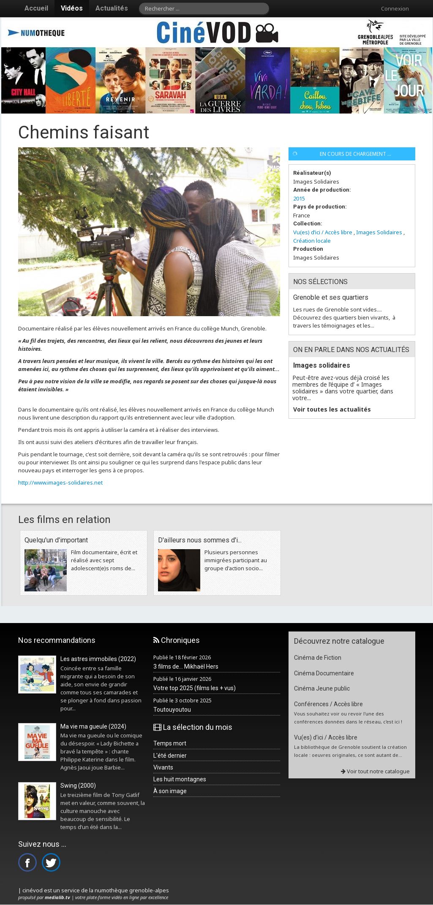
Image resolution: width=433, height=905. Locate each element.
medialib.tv (57, 897)
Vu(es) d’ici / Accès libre (322, 232)
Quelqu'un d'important (56, 540)
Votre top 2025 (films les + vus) (194, 688)
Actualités (111, 8)
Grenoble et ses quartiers (330, 297)
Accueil (36, 8)
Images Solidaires (379, 232)
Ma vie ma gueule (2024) (93, 726)
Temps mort (169, 743)
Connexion (395, 8)
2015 (299, 198)
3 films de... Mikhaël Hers (185, 666)
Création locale (312, 240)
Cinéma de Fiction (317, 657)
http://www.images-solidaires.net (60, 482)
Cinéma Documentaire (324, 673)
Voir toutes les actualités (332, 409)
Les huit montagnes (179, 779)
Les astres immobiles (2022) (98, 659)
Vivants (163, 767)
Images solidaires (321, 365)
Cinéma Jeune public (322, 688)
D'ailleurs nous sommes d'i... (200, 540)
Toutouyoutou (172, 709)
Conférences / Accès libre (328, 704)
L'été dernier (170, 755)
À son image (170, 791)
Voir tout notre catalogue (375, 771)
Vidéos (72, 8)
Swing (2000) (78, 785)
